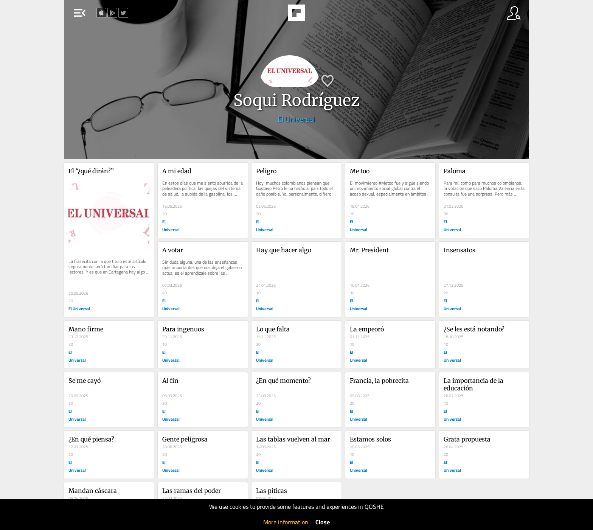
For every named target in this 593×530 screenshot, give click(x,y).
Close (322, 522)
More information (285, 522)
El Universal (296, 119)
